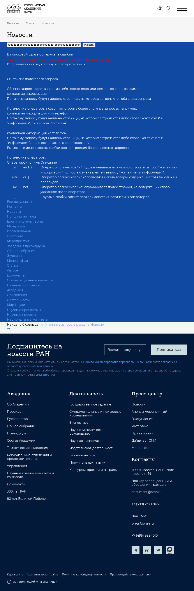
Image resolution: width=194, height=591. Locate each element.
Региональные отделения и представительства (29, 457)
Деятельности (18, 300)
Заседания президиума (26, 246)
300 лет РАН (17, 491)
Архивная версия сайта (42, 574)
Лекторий (15, 236)
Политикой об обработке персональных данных (116, 362)
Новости (47, 23)
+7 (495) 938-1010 (145, 535)
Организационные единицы (30, 280)
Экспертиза (78, 423)
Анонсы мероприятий (149, 412)
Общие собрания (21, 251)
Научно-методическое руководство (87, 432)
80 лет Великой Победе (26, 499)
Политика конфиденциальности (84, 574)
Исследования (19, 231)
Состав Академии (21, 441)
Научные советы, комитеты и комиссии (30, 475)
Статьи (12, 266)
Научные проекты (21, 315)
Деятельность (86, 393)
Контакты (14, 207)
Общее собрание (21, 426)
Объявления (17, 295)
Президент (16, 412)
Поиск (30, 23)
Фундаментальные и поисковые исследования (95, 413)
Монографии (17, 261)
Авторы (13, 270)
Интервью (140, 426)
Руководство (17, 419)
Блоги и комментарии (25, 221)
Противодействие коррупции (130, 574)
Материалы (16, 226)
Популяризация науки (87, 462)
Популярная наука (22, 216)
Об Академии (18, 404)
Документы (16, 275)
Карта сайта (15, 574)
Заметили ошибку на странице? (32, 582)
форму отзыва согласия (131, 370)
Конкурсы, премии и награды (93, 470)
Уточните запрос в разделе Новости (55, 326)
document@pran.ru (147, 492)
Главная (13, 23)
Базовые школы (82, 455)
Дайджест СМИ (144, 441)
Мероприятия (18, 241)
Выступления (142, 419)
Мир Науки (16, 305)
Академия (15, 290)
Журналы (14, 256)
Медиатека (140, 448)
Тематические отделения (27, 448)
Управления (17, 466)
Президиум (16, 433)
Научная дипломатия (86, 441)
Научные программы (24, 310)
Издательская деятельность (91, 448)
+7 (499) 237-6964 (145, 504)
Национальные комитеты (27, 319)
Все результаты (19, 202)
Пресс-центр (147, 393)
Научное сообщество (24, 285)
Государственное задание (90, 404)
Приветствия (142, 433)
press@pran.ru (45, 374)
